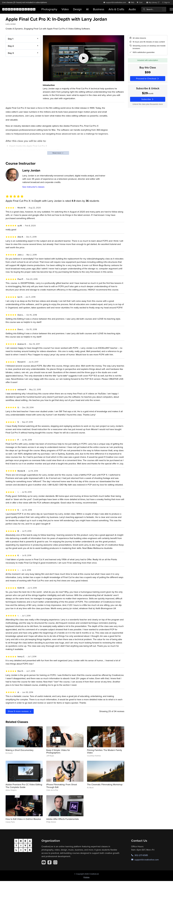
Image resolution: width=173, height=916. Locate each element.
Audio (132, 9)
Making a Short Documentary (19, 750)
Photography (49, 9)
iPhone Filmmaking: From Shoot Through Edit (61, 786)
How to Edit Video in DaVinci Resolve (23, 818)
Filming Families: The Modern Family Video (104, 751)
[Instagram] (55, 862)
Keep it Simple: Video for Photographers (58, 751)
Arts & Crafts (116, 9)
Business (98, 9)
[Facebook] (49, 862)
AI (87, 9)
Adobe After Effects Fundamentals (62, 818)
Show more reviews (20, 711)
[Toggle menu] (171, 9)
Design (77, 9)
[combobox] (154, 9)
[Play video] (83, 58)
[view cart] (140, 2)
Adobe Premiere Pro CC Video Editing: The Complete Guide (24, 786)
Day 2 (11, 45)
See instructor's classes (33, 186)
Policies (86, 877)
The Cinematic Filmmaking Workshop (104, 784)
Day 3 (11, 53)
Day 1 (10, 38)
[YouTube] (43, 862)
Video (65, 9)
